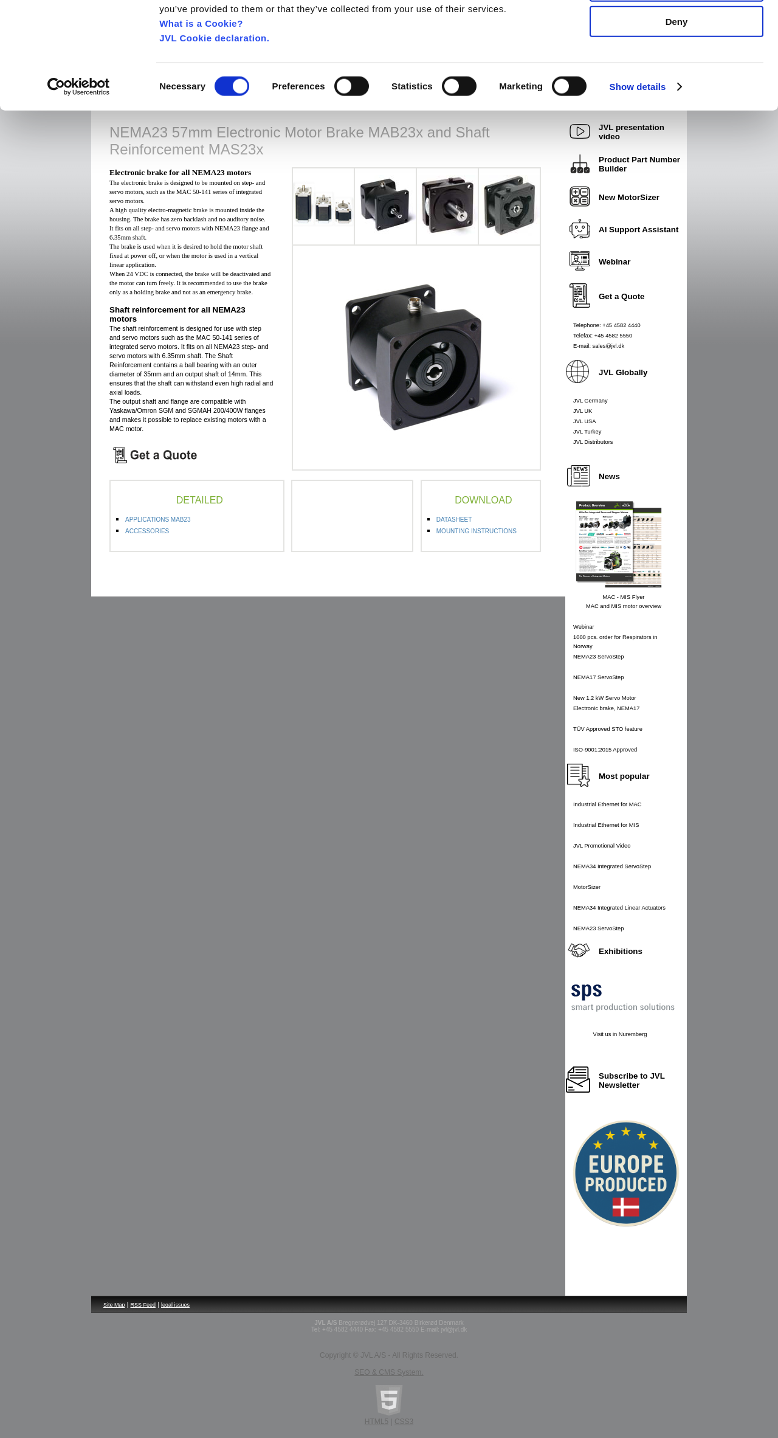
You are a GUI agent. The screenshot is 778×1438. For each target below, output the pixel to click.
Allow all (676, 30)
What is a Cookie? (201, 102)
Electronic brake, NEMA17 (606, 708)
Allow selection (676, 66)
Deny (677, 101)
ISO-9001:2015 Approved (605, 750)
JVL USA (584, 421)
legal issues (175, 1305)
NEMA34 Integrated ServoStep (612, 866)
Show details (638, 166)
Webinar (583, 627)
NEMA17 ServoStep (598, 677)
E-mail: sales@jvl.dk (598, 346)
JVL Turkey (587, 432)
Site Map (114, 1305)
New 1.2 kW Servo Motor (604, 698)
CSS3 (403, 1421)
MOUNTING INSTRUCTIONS (476, 531)
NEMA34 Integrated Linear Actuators (619, 908)
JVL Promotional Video (601, 846)
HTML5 (376, 1421)
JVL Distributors (593, 442)
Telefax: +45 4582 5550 (602, 336)
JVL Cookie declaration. (214, 117)
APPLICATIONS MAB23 (158, 519)
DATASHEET (454, 519)
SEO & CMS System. (388, 1372)
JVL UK (582, 411)
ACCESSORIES (147, 531)
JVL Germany (590, 401)
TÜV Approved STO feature (607, 729)
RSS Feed (143, 1305)
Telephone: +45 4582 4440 (607, 325)
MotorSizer (587, 887)
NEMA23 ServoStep (598, 657)
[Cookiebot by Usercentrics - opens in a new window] (79, 166)
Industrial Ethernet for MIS (606, 825)
